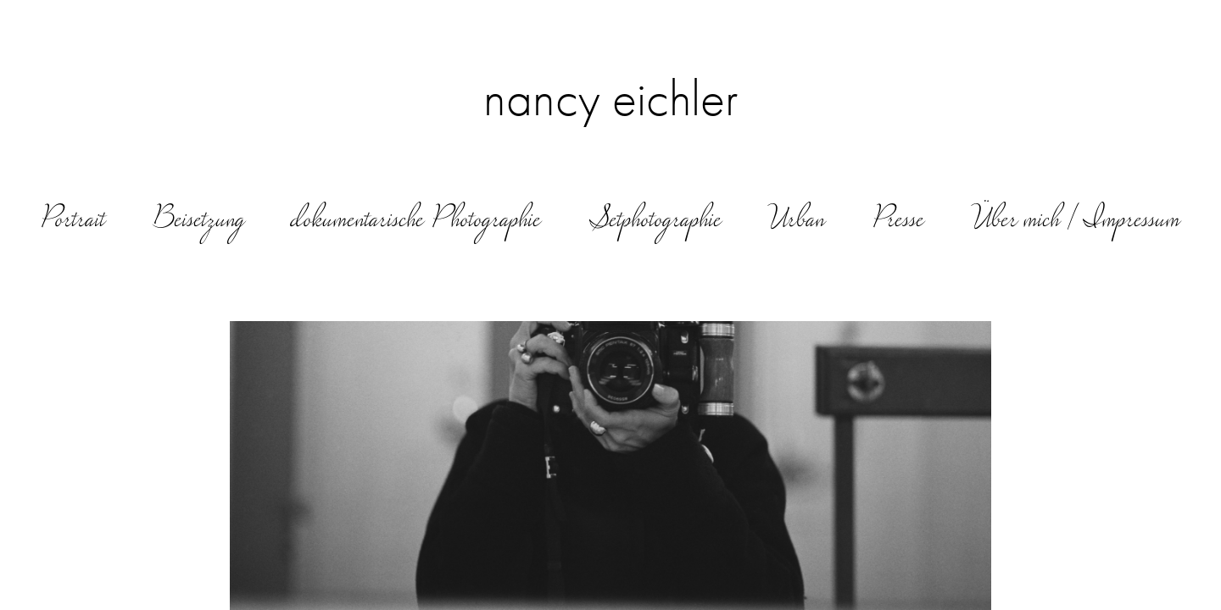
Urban (797, 221)
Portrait (73, 221)
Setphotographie (655, 221)
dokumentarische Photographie (417, 221)
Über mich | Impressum (1076, 221)
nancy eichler (611, 98)
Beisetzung (199, 221)
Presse (898, 221)
